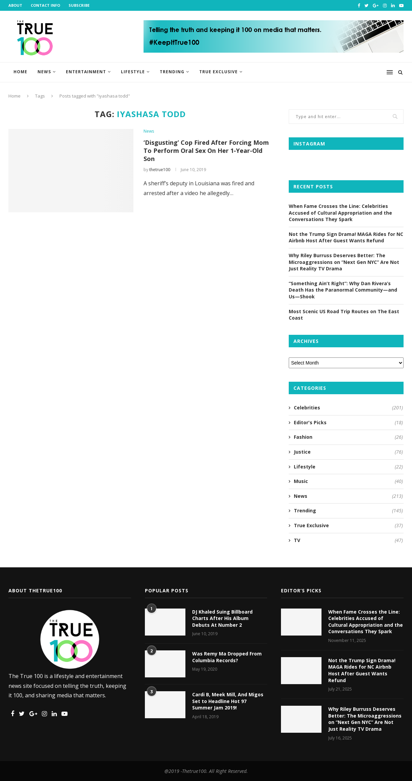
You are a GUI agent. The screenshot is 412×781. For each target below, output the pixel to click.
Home (20, 72)
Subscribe (79, 5)
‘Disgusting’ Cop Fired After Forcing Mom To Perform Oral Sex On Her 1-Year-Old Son (206, 150)
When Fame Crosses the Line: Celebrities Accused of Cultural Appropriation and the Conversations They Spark (340, 212)
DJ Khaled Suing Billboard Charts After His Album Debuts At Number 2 (222, 618)
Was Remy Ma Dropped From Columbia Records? (227, 657)
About (15, 5)
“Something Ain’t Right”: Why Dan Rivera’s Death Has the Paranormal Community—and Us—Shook (343, 290)
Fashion (348, 437)
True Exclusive (218, 72)
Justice (348, 452)
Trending (172, 72)
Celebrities (348, 407)
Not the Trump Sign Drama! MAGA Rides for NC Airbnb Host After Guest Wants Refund (346, 237)
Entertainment (86, 72)
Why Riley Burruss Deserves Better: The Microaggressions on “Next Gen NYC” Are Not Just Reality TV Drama (344, 262)
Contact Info (45, 5)
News (44, 72)
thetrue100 (159, 169)
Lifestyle (133, 72)
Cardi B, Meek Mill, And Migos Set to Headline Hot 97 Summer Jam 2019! (227, 701)
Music (348, 481)
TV (348, 540)
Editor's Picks (348, 422)
